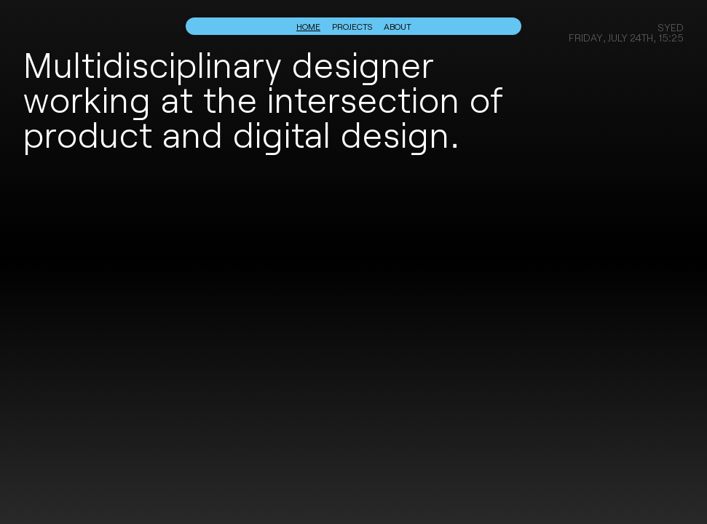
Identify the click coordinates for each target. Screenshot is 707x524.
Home (308, 26)
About (397, 26)
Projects (352, 26)
